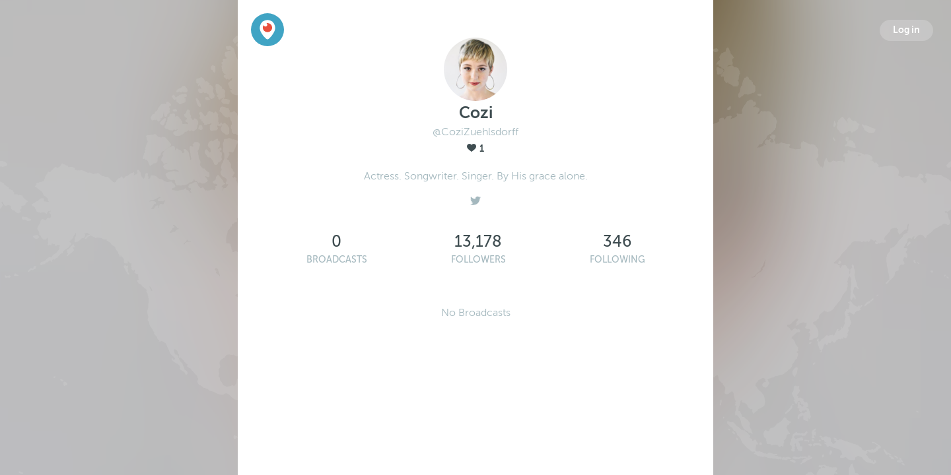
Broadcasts (336, 260)
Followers (478, 260)
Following (617, 260)
